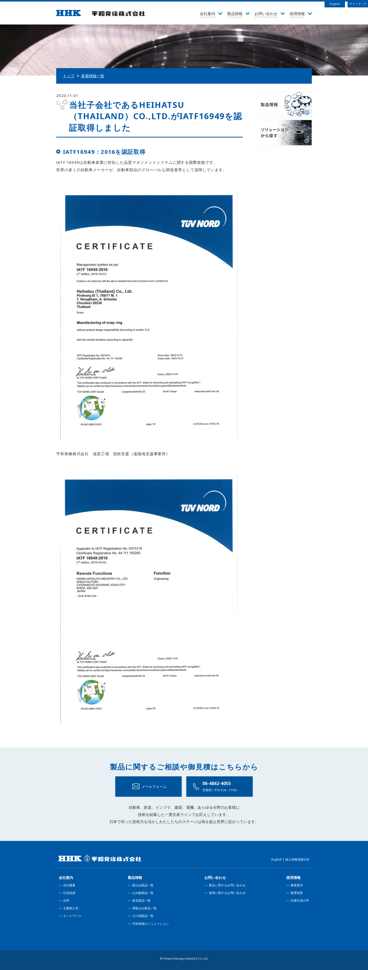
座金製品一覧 (141, 900)
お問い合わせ (215, 877)
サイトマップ (357, 4)
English (335, 4)
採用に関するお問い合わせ (227, 893)
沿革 (66, 900)
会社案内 (66, 877)
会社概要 (69, 885)
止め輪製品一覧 (143, 893)
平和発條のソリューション (150, 924)
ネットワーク (72, 916)
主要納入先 (70, 908)
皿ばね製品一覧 (143, 885)
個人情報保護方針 (297, 859)
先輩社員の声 (300, 900)
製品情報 (135, 877)
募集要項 (297, 885)
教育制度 (297, 893)
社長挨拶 (69, 893)
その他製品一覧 (143, 916)
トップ (68, 75)
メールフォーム (154, 786)
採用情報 (293, 877)
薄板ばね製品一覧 (144, 908)
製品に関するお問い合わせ (227, 885)
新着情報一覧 (92, 75)
